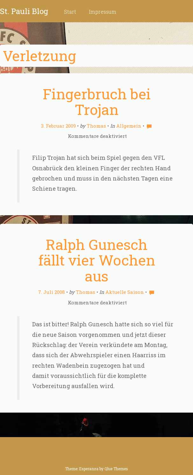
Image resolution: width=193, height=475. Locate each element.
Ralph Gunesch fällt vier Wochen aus (96, 260)
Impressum (102, 11)
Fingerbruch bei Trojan (97, 101)
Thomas (96, 126)
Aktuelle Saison (124, 292)
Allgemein (128, 126)
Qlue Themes (116, 468)
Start (70, 11)
